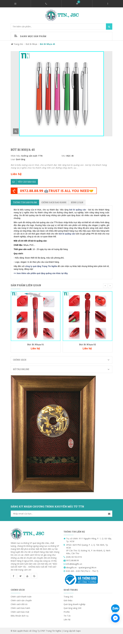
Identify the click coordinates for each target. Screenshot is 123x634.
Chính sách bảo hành (20, 608)
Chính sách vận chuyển (21, 600)
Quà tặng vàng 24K (72, 608)
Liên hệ (67, 619)
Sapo (78, 630)
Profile (67, 611)
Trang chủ (68, 596)
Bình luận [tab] (77, 202)
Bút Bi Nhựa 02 (87, 344)
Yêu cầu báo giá (23, 182)
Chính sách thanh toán (21, 596)
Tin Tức (67, 615)
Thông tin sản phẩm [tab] (25, 202)
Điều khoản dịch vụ (19, 615)
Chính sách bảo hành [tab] (53, 202)
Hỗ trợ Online (62, 369)
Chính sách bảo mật (20, 611)
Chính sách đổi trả (19, 604)
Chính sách (62, 359)
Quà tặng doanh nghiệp (74, 604)
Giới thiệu (68, 600)
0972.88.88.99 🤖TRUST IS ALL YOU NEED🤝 (57, 190)
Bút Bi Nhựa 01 (35, 344)
